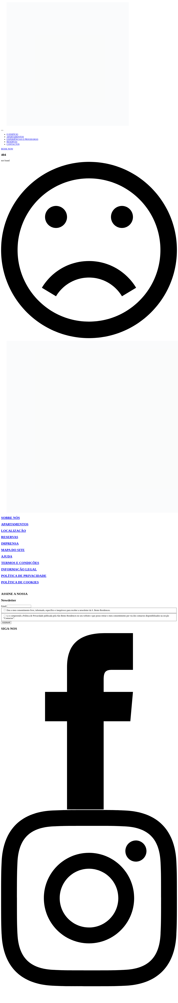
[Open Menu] (2, 130)
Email (4, 606)
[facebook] (89, 808)
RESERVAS (12, 142)
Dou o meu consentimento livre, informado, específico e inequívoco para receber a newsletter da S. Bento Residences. (58, 610)
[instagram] (89, 985)
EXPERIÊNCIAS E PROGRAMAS (22, 139)
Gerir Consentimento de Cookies (15, 588)
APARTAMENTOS (15, 137)
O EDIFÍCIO (12, 134)
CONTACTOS (13, 144)
